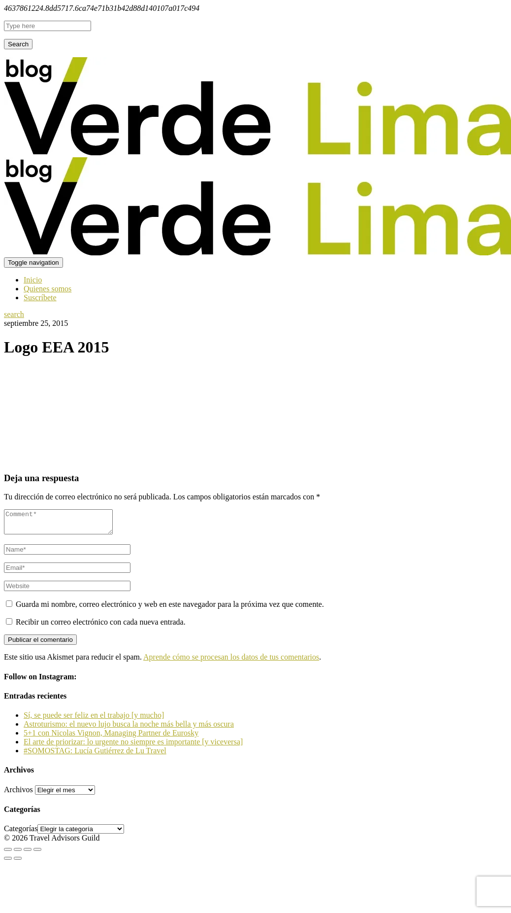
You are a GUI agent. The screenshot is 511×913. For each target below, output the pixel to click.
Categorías (20, 833)
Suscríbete (40, 297)
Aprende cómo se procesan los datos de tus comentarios (231, 661)
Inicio (33, 280)
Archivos (18, 794)
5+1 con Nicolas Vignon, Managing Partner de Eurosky (111, 737)
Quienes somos (47, 288)
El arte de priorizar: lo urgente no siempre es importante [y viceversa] (133, 746)
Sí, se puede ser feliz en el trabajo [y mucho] (94, 719)
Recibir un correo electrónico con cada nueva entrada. (101, 626)
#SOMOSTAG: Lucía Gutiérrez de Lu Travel (95, 755)
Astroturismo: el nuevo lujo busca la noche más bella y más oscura (129, 728)
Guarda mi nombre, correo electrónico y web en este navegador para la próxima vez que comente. (170, 608)
